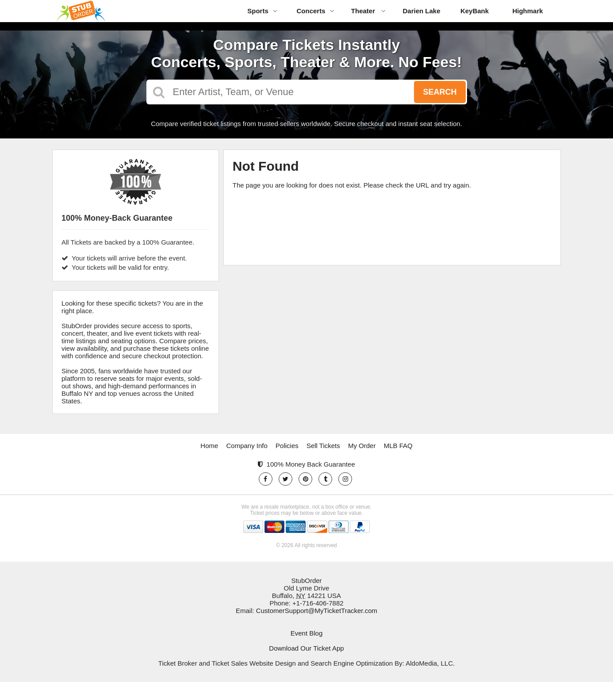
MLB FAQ (398, 445)
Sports (262, 11)
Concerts (315, 11)
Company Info (247, 445)
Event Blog (307, 633)
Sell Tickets (323, 445)
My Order (362, 445)
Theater (368, 11)
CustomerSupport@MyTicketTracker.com (316, 610)
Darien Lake (421, 11)
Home (209, 445)
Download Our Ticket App (306, 648)
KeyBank (474, 11)
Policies (287, 445)
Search (439, 92)
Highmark (527, 11)
